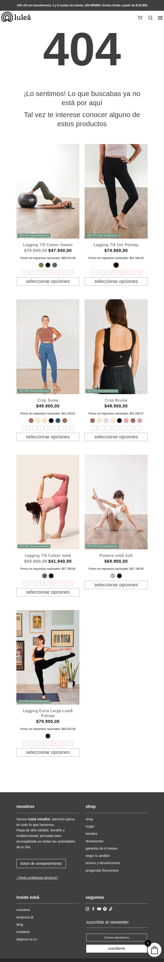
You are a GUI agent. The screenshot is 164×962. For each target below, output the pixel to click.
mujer (90, 826)
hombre (91, 834)
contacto (23, 932)
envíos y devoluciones (103, 863)
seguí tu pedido (98, 856)
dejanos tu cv (26, 939)
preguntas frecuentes (102, 870)
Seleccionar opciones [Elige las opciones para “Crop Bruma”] (116, 436)
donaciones (94, 841)
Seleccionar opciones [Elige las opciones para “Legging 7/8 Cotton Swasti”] (48, 281)
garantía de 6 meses (102, 848)
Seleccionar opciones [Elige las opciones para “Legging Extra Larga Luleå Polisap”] (48, 752)
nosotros (23, 910)
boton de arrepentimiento (41, 864)
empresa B (24, 917)
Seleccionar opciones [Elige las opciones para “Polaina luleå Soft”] (116, 584)
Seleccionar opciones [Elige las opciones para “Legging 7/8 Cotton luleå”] (48, 592)
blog (19, 924)
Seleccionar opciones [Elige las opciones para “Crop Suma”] (48, 436)
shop (89, 819)
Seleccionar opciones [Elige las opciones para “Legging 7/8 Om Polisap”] (116, 281)
